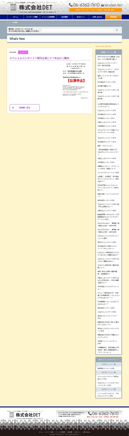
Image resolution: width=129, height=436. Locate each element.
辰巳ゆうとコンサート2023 (107, 242)
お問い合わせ (97, 17)
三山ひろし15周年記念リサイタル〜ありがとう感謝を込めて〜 (108, 254)
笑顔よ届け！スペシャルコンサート (108, 195)
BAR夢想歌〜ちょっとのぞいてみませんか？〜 (108, 303)
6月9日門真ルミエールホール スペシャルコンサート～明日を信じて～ (108, 187)
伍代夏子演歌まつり (104, 86)
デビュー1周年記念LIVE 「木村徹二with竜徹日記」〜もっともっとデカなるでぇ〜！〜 (109, 295)
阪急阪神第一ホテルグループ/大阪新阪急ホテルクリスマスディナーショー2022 (108, 217)
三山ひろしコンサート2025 (107, 312)
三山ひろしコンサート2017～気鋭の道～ (108, 97)
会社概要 (64, 17)
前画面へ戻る (24, 108)
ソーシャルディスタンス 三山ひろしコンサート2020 (108, 395)
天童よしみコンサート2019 (107, 158)
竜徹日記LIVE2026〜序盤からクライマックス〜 (108, 336)
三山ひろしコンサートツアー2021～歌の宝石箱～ (107, 64)
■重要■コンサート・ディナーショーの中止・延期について (108, 167)
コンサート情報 (31, 17)
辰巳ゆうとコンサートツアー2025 (107, 317)
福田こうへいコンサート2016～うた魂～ (108, 77)
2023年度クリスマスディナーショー (108, 288)
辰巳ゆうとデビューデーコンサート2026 (108, 330)
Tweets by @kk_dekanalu (103, 46)
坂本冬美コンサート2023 (106, 308)
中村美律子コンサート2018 (107, 126)
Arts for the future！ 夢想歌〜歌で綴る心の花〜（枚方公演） (108, 224)
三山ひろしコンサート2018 (107, 110)
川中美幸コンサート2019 (106, 162)
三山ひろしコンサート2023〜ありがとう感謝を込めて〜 (108, 260)
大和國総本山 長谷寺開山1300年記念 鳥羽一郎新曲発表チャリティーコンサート (108, 350)
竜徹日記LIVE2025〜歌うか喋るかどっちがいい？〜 (108, 323)
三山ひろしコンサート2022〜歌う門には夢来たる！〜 (108, 205)
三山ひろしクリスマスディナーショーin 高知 (108, 237)
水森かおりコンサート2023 (107, 211)
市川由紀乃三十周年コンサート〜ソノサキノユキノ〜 (107, 247)
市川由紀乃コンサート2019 (107, 142)
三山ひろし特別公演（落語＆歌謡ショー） (108, 266)
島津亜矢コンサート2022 (106, 368)
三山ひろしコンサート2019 (107, 138)
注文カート (81, 17)
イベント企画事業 (48, 17)
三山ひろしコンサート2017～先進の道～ (108, 91)
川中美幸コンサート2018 (106, 118)
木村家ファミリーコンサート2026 (107, 342)
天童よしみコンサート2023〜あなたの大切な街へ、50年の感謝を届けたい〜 (108, 280)
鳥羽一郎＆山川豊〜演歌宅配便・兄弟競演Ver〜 (107, 273)
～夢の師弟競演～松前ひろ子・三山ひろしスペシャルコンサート (108, 152)
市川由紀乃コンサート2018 (107, 114)
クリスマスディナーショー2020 (108, 173)
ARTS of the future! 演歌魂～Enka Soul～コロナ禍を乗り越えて (109, 58)
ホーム (15, 17)
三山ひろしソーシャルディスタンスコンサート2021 (108, 384)
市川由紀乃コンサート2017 (107, 82)
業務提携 (113, 17)
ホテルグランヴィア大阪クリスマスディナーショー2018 (108, 131)
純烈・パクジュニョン (105, 146)
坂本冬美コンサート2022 (106, 200)
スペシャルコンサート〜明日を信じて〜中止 (108, 378)
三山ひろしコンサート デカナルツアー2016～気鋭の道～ (108, 71)
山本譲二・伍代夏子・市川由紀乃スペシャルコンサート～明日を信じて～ (108, 179)
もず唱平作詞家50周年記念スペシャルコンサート (108, 105)
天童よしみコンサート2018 (107, 122)
